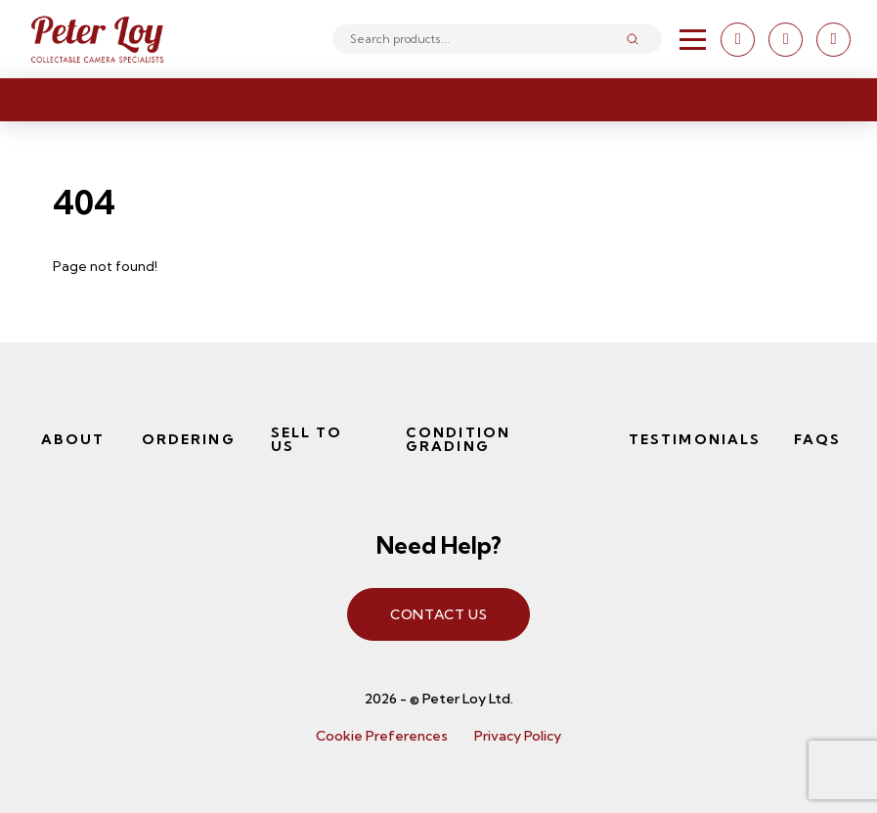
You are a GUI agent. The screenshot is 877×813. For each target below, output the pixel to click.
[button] (693, 39)
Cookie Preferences (382, 736)
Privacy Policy (517, 736)
